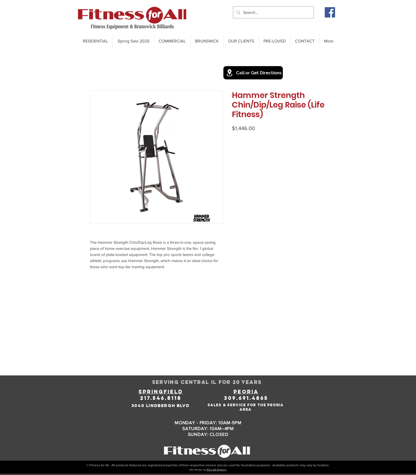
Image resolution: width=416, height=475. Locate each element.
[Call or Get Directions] (253, 72)
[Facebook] (330, 12)
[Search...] (272, 12)
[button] (241, 41)
